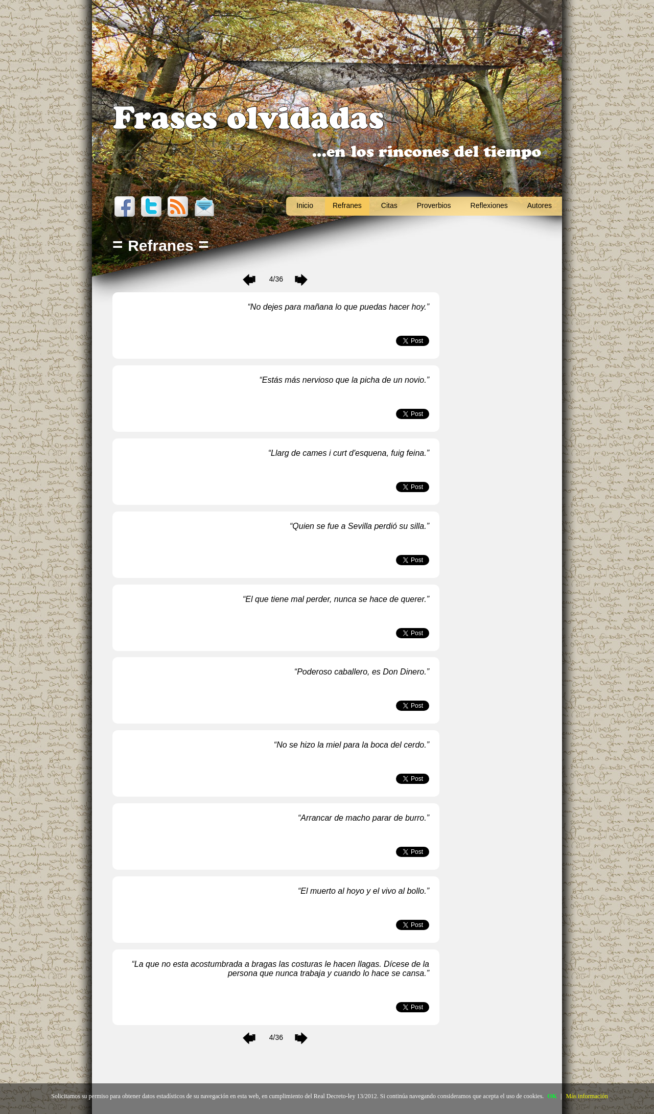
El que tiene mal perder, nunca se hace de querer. (335, 599)
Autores (539, 205)
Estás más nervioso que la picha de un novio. (344, 380)
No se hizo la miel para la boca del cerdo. (351, 744)
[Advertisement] (501, 424)
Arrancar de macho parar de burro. (363, 818)
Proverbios (434, 205)
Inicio (304, 205)
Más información (587, 1096)
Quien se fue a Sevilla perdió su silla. (359, 526)
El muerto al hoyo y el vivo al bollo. (363, 891)
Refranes (347, 205)
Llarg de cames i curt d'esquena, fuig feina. (349, 453)
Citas (389, 205)
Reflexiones (489, 205)
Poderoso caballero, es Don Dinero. (361, 671)
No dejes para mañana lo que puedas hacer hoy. (338, 307)
